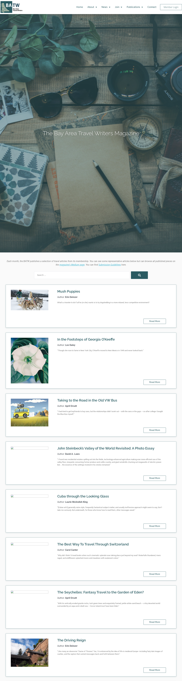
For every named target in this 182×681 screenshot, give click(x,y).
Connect (151, 7)
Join (118, 7)
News (106, 7)
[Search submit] (139, 275)
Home (79, 7)
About (92, 7)
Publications (135, 7)
